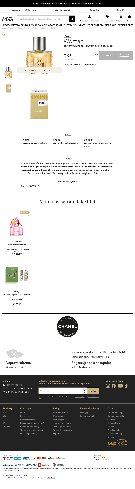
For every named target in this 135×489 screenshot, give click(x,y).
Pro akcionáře (113, 438)
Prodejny (84, 421)
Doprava (24, 421)
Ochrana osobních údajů (31, 438)
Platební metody (27, 428)
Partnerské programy (62, 438)
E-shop (6, 389)
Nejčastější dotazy (28, 442)
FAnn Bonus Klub (60, 421)
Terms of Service (93, 405)
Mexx (67, 45)
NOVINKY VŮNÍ (71, 29)
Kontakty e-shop (114, 421)
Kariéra (110, 435)
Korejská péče (121, 29)
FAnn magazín (59, 428)
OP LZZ (110, 445)
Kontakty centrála (115, 424)
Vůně (5, 424)
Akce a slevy (39, 29)
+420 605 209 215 (13, 394)
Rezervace (25, 424)
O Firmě (111, 428)
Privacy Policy (80, 405)
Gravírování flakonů (62, 431)
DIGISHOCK (51, 486)
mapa (26, 484)
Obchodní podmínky (29, 435)
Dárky (31, 29)
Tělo (5, 431)
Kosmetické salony (89, 29)
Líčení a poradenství (63, 10)
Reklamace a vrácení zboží (32, 431)
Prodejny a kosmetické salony (23, 10)
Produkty (8, 31)
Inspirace (110, 29)
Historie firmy (113, 431)
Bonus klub (94, 10)
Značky (23, 29)
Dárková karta (59, 424)
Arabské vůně (55, 29)
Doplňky (6, 435)
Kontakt (120, 10)
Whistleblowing (114, 442)
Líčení (5, 428)
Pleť (4, 421)
